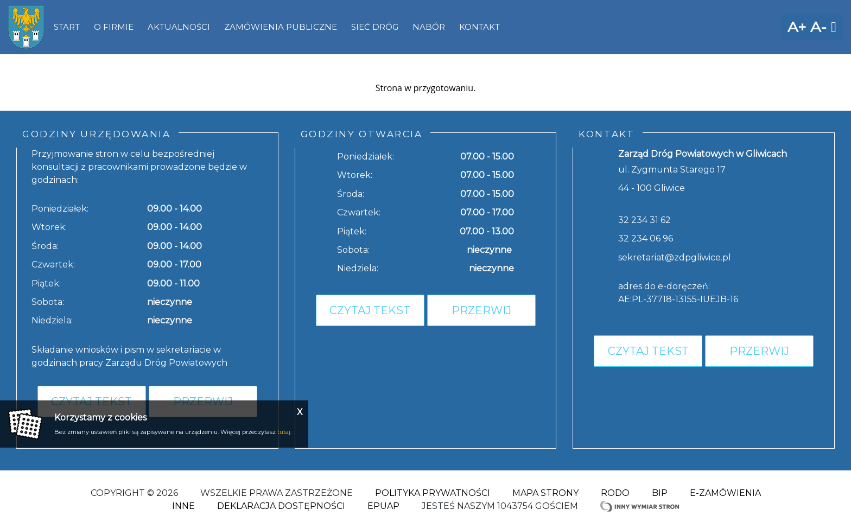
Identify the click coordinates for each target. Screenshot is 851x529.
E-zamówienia (725, 493)
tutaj (283, 432)
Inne (183, 506)
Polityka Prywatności (432, 493)
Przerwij (481, 310)
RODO (615, 493)
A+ (797, 27)
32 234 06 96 (645, 238)
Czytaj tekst (369, 310)
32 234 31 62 (644, 220)
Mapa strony (545, 493)
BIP (660, 493)
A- (818, 27)
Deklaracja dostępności (281, 506)
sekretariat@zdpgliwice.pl (674, 257)
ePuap (383, 506)
